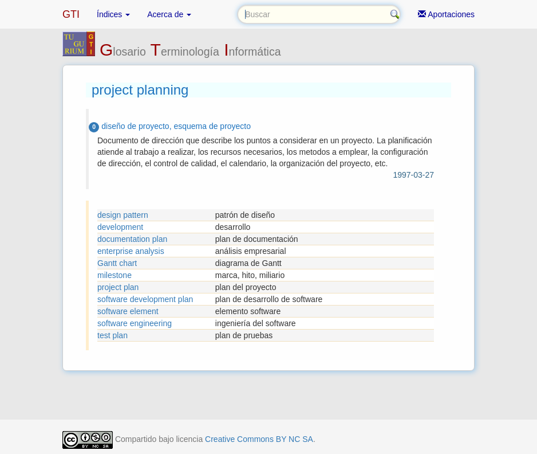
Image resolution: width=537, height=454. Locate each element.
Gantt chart (117, 263)
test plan (112, 335)
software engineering (134, 323)
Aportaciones (446, 14)
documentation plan (132, 239)
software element (128, 311)
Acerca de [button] (169, 14)
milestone (114, 275)
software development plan (145, 299)
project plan (118, 287)
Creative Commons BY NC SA (259, 439)
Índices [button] (113, 14)
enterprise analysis (130, 251)
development (120, 227)
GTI (71, 14)
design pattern (122, 215)
